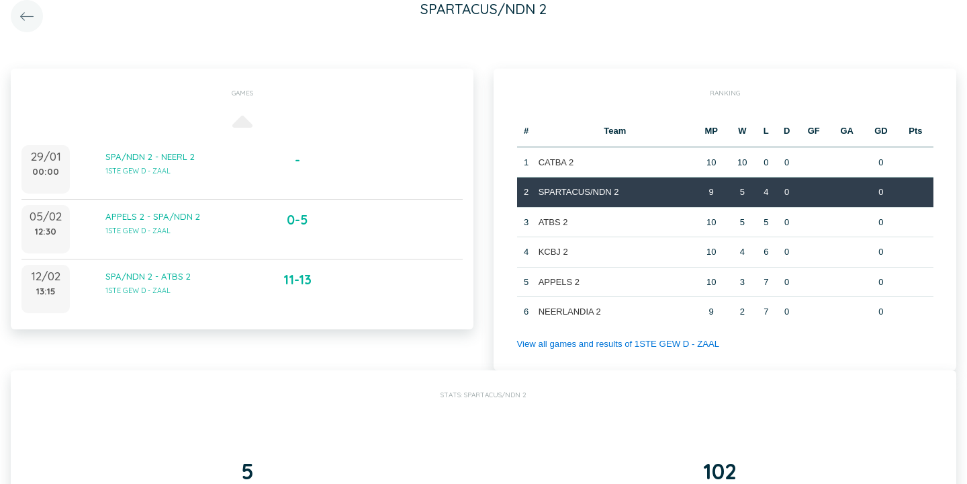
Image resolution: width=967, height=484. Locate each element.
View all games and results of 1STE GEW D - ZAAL (616, 344)
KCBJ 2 (552, 252)
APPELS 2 (558, 282)
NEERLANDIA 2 (569, 312)
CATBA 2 (555, 162)
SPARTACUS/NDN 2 (578, 192)
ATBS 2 (552, 222)
